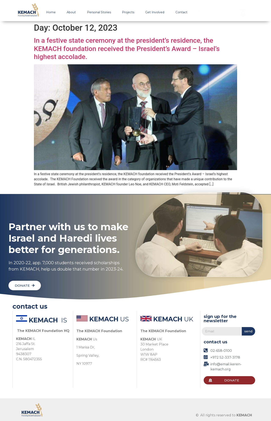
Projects (128, 12)
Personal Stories (99, 12)
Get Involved (154, 12)
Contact (181, 12)
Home (51, 12)
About (71, 12)
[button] (211, 12)
